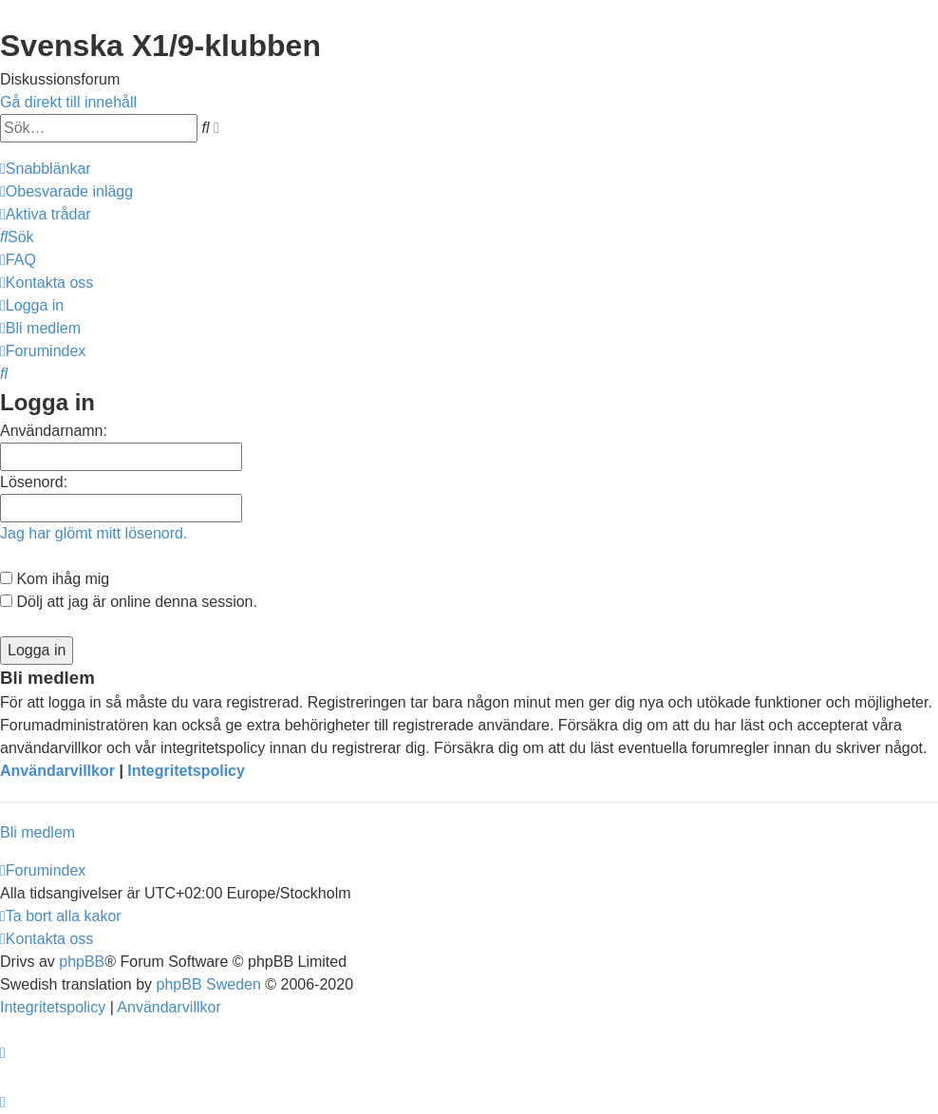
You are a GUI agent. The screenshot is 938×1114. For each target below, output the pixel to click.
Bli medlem (37, 832)
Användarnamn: (53, 431)
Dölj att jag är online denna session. (128, 602)
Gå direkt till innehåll (68, 102)
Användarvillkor (57, 771)
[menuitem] (66, 191)
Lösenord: (33, 482)
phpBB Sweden (209, 984)
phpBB (81, 962)
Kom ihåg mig (54, 579)
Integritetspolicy (186, 771)
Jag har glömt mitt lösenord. (93, 533)
